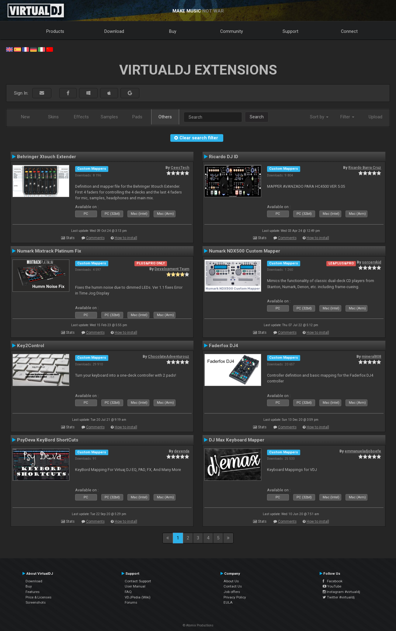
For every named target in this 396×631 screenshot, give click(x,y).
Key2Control (30, 345)
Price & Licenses (38, 597)
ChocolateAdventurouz (168, 356)
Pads (137, 117)
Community (231, 31)
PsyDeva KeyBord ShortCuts (47, 440)
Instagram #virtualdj (341, 592)
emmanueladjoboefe (363, 451)
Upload (375, 117)
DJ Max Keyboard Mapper (236, 440)
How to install (126, 238)
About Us (231, 581)
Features (33, 592)
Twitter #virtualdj (339, 597)
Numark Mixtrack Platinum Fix (49, 251)
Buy (172, 31)
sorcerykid (371, 262)
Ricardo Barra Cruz (364, 168)
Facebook (332, 581)
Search (257, 117)
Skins (53, 117)
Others (165, 117)
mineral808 (371, 356)
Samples (109, 117)
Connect (349, 31)
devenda (181, 451)
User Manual (135, 586)
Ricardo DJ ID (223, 156)
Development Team (172, 269)
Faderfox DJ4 (223, 345)
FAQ (128, 592)
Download (114, 31)
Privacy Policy (235, 597)
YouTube (332, 586)
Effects (81, 117)
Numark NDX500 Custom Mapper (244, 251)
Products (55, 31)
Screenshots (36, 602)
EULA (228, 602)
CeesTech (180, 168)
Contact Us (233, 586)
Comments (95, 238)
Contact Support (138, 581)
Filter (347, 117)
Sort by (319, 117)
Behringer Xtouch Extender (46, 156)
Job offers (232, 592)
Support (290, 31)
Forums (131, 602)
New (25, 117)
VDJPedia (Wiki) (138, 597)
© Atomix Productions (198, 625)
